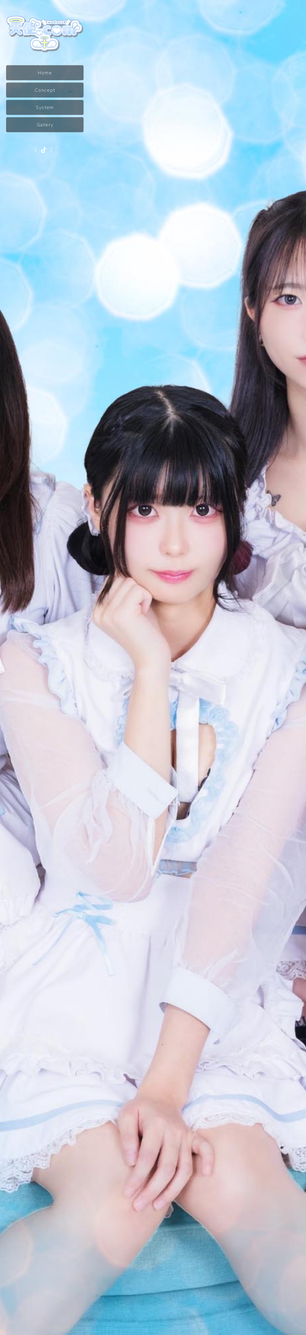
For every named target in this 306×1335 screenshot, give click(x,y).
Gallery (45, 125)
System (45, 107)
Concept (45, 90)
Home (45, 73)
